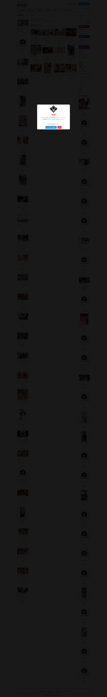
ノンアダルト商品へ (51, 127)
